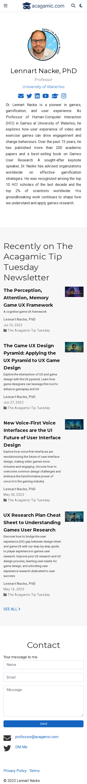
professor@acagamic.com (36, 737)
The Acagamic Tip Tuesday (29, 330)
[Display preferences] (81, 6)
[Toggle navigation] (5, 6)
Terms (34, 771)
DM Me (21, 747)
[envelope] (21, 97)
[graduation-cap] (55, 97)
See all (11, 609)
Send (43, 723)
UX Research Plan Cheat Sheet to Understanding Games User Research (32, 522)
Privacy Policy (15, 771)
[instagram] (63, 97)
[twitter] (29, 97)
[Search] (73, 6)
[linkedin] (37, 97)
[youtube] (45, 97)
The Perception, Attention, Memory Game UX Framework (28, 298)
